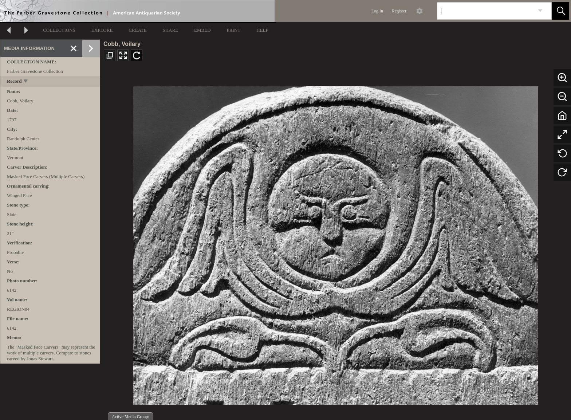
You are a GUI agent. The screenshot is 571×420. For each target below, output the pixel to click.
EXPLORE (102, 30)
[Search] (486, 11)
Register (399, 10)
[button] (560, 11)
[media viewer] (335, 243)
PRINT (234, 30)
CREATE (137, 30)
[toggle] (26, 82)
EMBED (202, 30)
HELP (262, 30)
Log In (377, 10)
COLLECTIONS (59, 30)
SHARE (170, 30)
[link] (540, 10)
